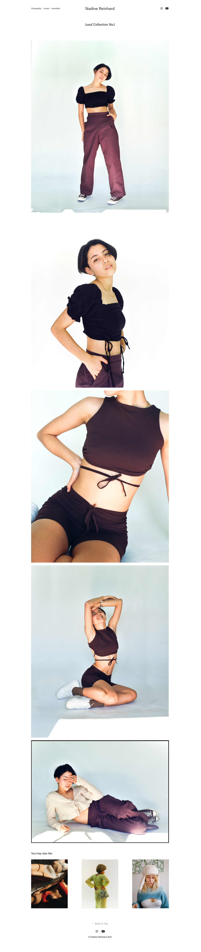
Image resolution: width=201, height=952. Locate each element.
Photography (36, 8)
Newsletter (56, 8)
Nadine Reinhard (100, 8)
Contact (46, 8)
